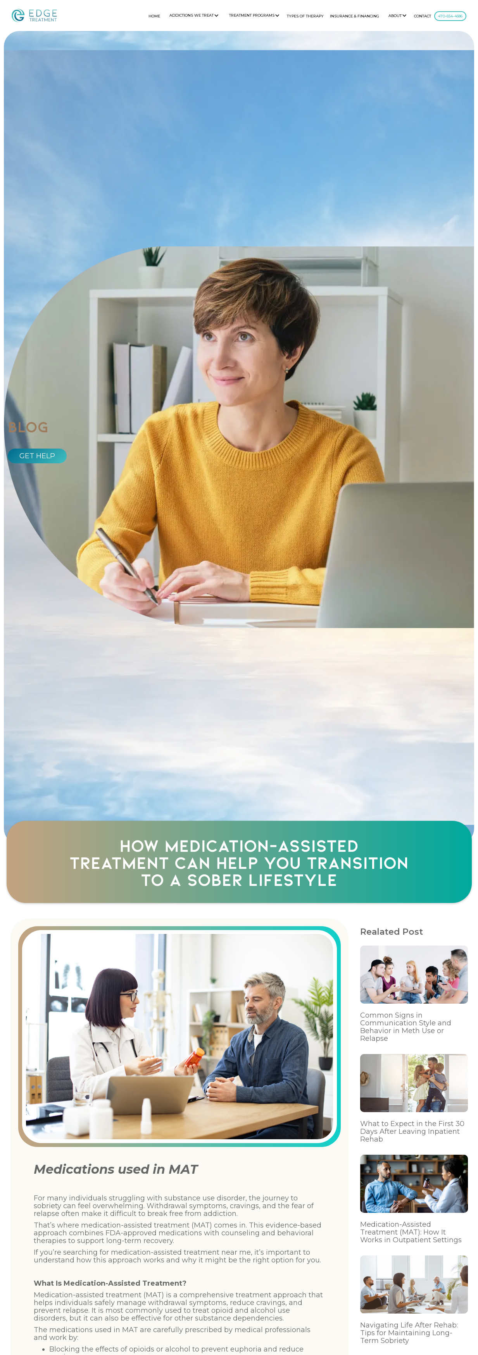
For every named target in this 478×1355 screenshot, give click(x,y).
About (395, 16)
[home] (34, 15)
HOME (154, 16)
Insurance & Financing (354, 16)
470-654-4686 (450, 16)
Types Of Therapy (305, 16)
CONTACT (422, 16)
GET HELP (37, 456)
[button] (193, 15)
